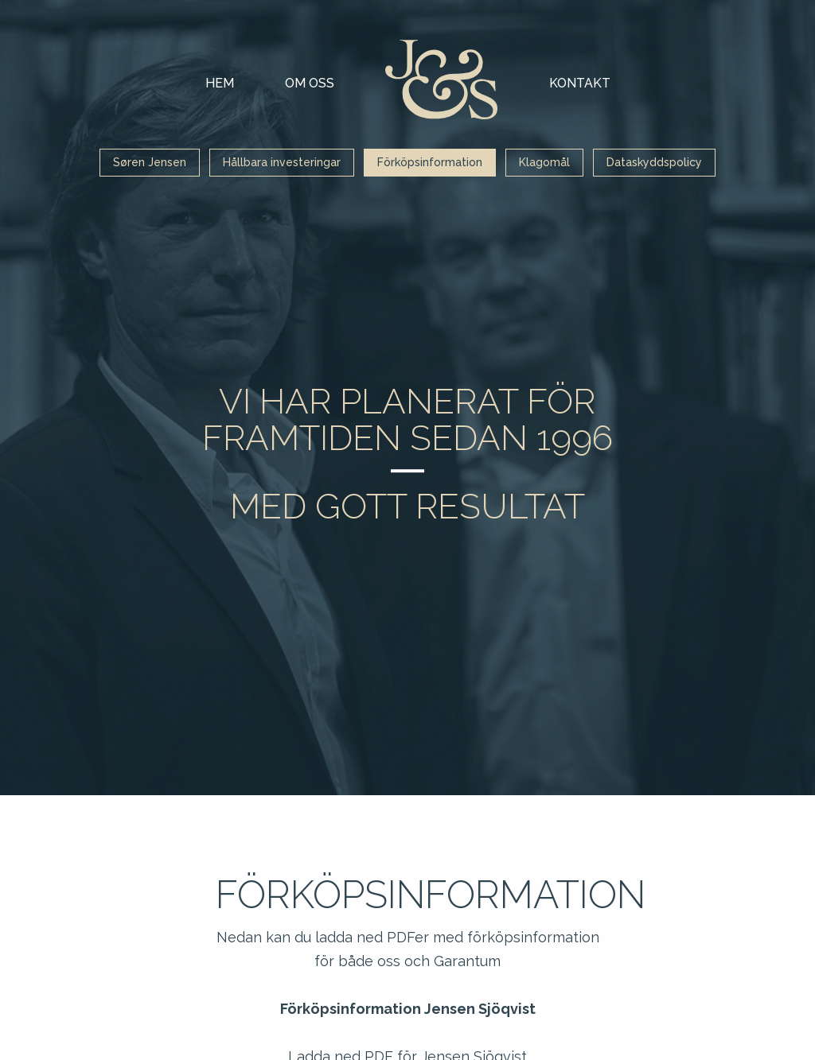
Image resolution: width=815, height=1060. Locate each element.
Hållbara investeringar (282, 162)
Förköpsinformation (429, 162)
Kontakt (579, 83)
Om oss (309, 83)
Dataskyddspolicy (654, 162)
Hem (219, 83)
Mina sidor (441, 79)
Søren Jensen (149, 162)
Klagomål (544, 162)
